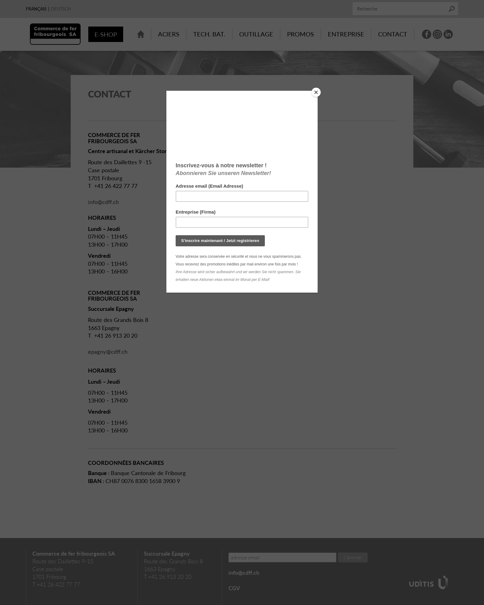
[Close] (316, 92)
